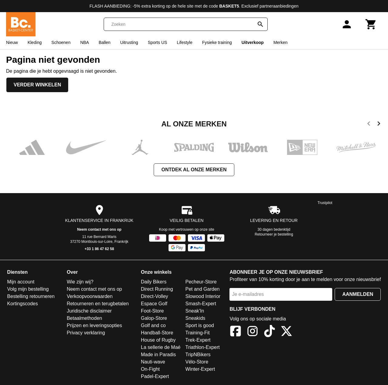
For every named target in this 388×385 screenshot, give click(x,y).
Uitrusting (129, 42)
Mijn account (21, 281)
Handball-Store (157, 332)
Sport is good (199, 325)
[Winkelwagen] (371, 24)
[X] (286, 332)
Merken (280, 42)
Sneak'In (194, 310)
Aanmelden (357, 294)
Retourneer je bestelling (274, 234)
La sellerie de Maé (161, 347)
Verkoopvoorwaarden (89, 296)
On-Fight (150, 369)
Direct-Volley (154, 296)
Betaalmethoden (84, 318)
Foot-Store (152, 310)
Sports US (157, 42)
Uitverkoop (253, 42)
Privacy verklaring (86, 332)
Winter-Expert (200, 369)
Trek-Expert (197, 340)
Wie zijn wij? (80, 281)
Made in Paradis (158, 354)
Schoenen (61, 42)
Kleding (35, 42)
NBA (84, 42)
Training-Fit (197, 332)
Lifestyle (184, 42)
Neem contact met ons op (99, 229)
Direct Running (157, 289)
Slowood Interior (202, 296)
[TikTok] (269, 332)
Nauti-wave (153, 361)
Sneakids (195, 318)
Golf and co (153, 325)
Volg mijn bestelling (28, 289)
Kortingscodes (22, 303)
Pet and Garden (202, 289)
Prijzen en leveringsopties (94, 325)
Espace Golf (154, 303)
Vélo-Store (196, 361)
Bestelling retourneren (31, 296)
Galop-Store (154, 318)
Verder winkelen (37, 84)
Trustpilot (325, 203)
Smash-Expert (200, 303)
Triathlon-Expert (202, 347)
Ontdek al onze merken (193, 169)
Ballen (104, 42)
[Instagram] (252, 332)
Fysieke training (217, 42)
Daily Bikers (153, 281)
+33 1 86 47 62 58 (99, 249)
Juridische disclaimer (89, 310)
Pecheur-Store (200, 281)
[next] (378, 124)
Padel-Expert (155, 376)
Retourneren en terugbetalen (98, 303)
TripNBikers (197, 354)
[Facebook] (235, 332)
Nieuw (12, 42)
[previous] (368, 124)
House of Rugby (158, 340)
